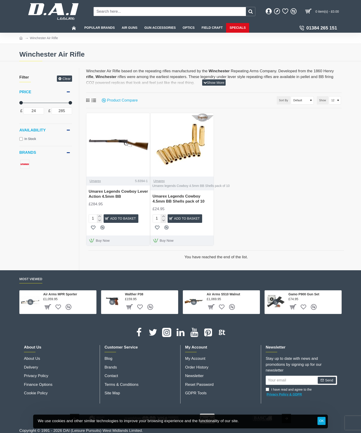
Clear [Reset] (66, 79)
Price (25, 92)
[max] (62, 111)
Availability (32, 130)
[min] (33, 111)
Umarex (95, 181)
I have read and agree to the (289, 391)
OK (321, 421)
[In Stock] (21, 139)
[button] (121, 218)
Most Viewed (30, 278)
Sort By (276, 100)
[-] (99, 220)
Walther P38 (134, 294)
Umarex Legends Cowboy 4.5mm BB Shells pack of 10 (179, 198)
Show (322, 100)
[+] (99, 216)
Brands (27, 152)
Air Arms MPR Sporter (60, 294)
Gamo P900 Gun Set (303, 294)
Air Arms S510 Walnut (223, 294)
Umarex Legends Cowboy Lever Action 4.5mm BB (118, 194)
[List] (94, 100)
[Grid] (87, 100)
